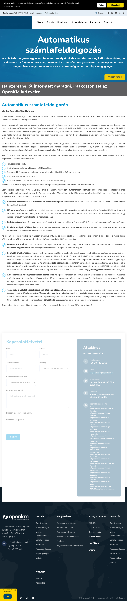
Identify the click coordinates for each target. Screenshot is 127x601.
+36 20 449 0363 (21, 13)
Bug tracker (115, 553)
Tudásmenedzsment (66, 532)
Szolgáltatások (79, 22)
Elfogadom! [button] (115, 5)
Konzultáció (94, 527)
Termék (50, 22)
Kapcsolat (40, 583)
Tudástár (108, 22)
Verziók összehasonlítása (43, 534)
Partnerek (95, 22)
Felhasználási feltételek (104, 598)
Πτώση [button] (101, 5)
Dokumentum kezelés (66, 523)
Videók (39, 558)
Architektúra (41, 523)
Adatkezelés (120, 598)
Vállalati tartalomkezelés (68, 537)
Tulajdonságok (42, 527)
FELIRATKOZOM (115, 78)
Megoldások (63, 22)
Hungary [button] (100, 13)
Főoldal (39, 22)
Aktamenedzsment (65, 527)
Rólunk (39, 578)
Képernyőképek (42, 553)
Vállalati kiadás (42, 540)
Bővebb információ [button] (12, 6)
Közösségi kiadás (43, 549)
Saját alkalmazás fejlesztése (70, 546)
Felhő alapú (41, 544)
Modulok (60, 541)
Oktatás (92, 523)
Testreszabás (95, 532)
